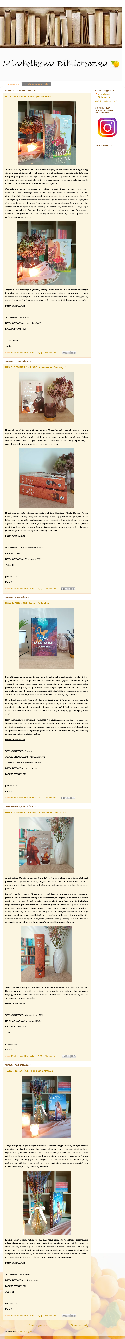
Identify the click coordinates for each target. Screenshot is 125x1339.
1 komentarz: (51, 588)
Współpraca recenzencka (36, 84)
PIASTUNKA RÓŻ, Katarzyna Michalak (28, 96)
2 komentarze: (51, 352)
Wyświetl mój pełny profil (106, 101)
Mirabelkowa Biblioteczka (104, 95)
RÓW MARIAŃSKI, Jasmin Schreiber (27, 603)
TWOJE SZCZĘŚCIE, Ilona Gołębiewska (29, 1071)
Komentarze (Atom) (25, 1332)
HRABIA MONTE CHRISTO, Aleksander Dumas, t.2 (36, 367)
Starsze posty (79, 1325)
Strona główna (12, 84)
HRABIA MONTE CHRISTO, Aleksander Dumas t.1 (35, 812)
